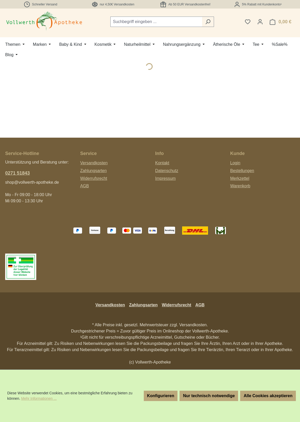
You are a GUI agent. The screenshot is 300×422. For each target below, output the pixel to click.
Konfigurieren (160, 396)
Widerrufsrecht (93, 178)
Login (235, 163)
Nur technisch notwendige (209, 396)
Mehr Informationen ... (39, 398)
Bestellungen (242, 170)
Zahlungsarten (93, 170)
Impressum (165, 178)
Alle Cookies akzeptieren (268, 396)
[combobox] (156, 22)
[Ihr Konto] (260, 22)
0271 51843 (17, 173)
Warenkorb (240, 186)
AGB (84, 186)
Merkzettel (239, 178)
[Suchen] (208, 22)
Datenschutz (166, 170)
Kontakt (162, 163)
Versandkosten (94, 163)
